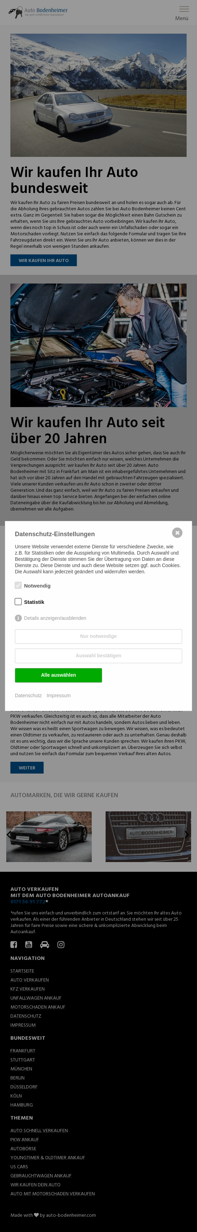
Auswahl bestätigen (98, 655)
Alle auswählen (58, 675)
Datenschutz (28, 695)
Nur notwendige (98, 636)
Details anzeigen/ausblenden (55, 618)
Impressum (59, 695)
